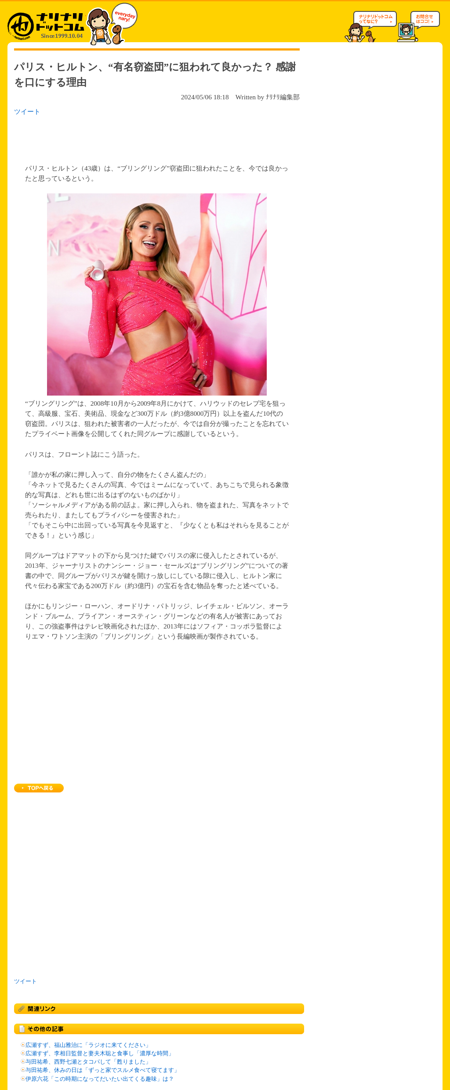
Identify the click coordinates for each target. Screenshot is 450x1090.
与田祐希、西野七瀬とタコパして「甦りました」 (88, 1062)
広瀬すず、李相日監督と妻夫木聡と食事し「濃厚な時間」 (99, 1053)
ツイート (27, 111)
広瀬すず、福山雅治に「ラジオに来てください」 (88, 1045)
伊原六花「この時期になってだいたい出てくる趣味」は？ (99, 1079)
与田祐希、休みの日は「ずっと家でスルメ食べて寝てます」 (102, 1070)
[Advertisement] (128, 137)
